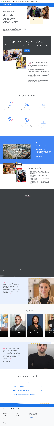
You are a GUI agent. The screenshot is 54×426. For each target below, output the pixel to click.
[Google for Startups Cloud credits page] (5, 417)
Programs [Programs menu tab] (13, 1)
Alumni (33, 1)
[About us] (17, 415)
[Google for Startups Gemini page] (4, 418)
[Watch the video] (39, 156)
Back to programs (7, 404)
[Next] (50, 325)
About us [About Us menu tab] (37, 1)
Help (49, 423)
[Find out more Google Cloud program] (31, 417)
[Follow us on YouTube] (11, 409)
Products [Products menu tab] (24, 1)
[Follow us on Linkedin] (14, 409)
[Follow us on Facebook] (16, 409)
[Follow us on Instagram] (9, 409)
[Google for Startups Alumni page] (17, 413)
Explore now (27, 50)
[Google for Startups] (5, 1)
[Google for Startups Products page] (4, 415)
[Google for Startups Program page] (5, 413)
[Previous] (3, 325)
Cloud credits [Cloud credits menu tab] (18, 1)
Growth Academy (9, 4)
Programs (4, 4)
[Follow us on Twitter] (19, 409)
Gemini (28, 1)
